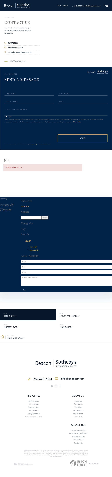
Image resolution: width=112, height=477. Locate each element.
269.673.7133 (79, 6)
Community (9, 313)
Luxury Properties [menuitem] (33, 412)
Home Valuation (15, 335)
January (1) (34, 247)
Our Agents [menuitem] (78, 402)
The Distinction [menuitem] (78, 408)
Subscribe (25, 204)
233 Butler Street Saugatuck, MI (18, 52)
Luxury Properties (68, 313)
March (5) (33, 244)
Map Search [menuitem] (33, 408)
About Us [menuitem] (78, 399)
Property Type (10, 324)
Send (97, 135)
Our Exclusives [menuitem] (33, 405)
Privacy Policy (77, 119)
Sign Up (65, 5)
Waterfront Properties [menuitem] (33, 415)
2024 (28, 238)
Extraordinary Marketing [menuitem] (78, 431)
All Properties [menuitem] (34, 399)
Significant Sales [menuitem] (78, 435)
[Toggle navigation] (106, 6)
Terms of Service (43, 141)
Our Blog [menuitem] (78, 405)
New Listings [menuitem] (33, 402)
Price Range (65, 324)
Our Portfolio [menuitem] (78, 412)
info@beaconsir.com (93, 6)
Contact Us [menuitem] (78, 415)
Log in (59, 5)
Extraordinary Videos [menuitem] (78, 428)
